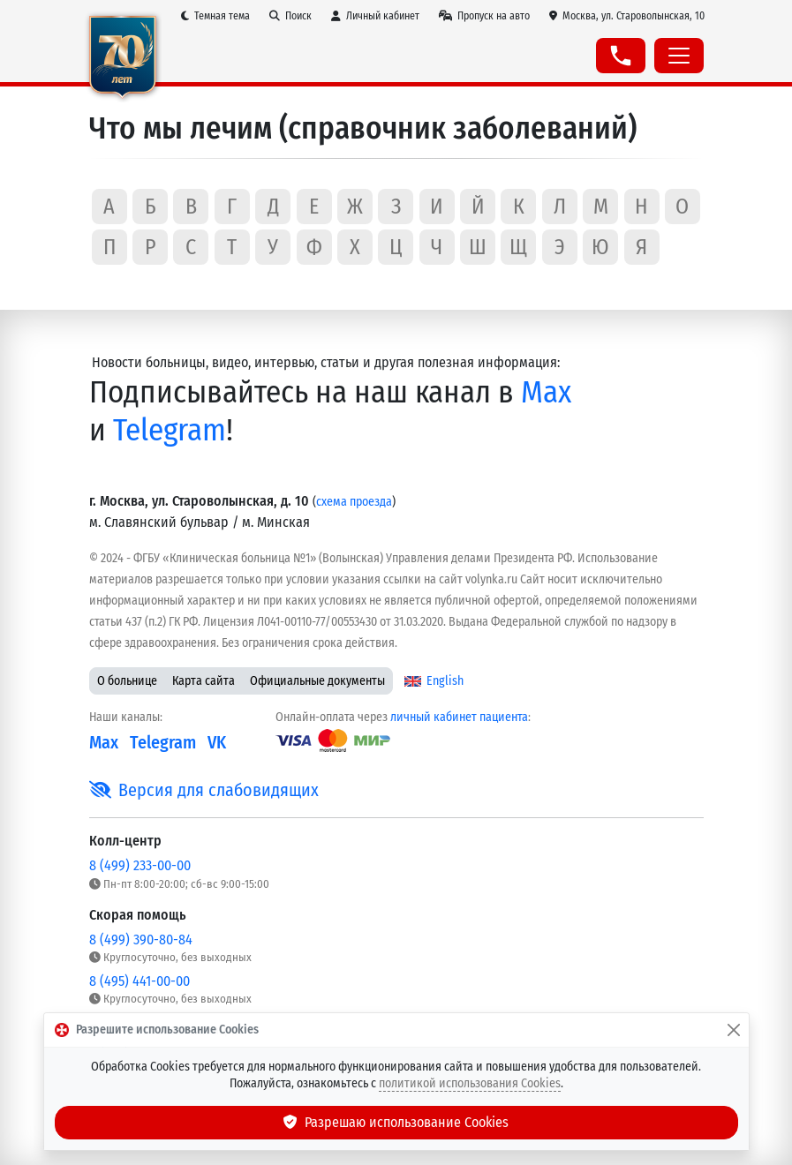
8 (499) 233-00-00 (140, 865)
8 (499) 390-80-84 (140, 939)
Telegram (169, 429)
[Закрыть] (733, 1030)
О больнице (127, 680)
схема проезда (354, 501)
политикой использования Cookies (470, 1083)
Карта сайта (203, 680)
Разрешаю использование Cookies (396, 1122)
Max (546, 391)
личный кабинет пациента (459, 717)
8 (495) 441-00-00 (139, 981)
